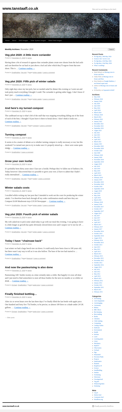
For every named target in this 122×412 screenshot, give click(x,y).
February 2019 (98, 177)
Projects (96, 359)
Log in (96, 393)
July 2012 (97, 269)
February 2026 (98, 99)
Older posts (10, 317)
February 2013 (98, 256)
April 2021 (97, 139)
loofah (35, 179)
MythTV (96, 346)
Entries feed (97, 395)
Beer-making (98, 314)
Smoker (96, 372)
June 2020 (97, 153)
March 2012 (97, 278)
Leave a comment (49, 72)
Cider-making (98, 321)
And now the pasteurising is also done (29, 267)
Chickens (97, 319)
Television (97, 377)
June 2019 (97, 168)
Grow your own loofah (19, 161)
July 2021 (97, 133)
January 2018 (98, 204)
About (14, 40)
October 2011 (98, 285)
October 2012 (98, 263)
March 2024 (97, 112)
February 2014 (98, 240)
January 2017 (98, 229)
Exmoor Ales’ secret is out (102, 59)
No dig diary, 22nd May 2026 (103, 63)
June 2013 (97, 247)
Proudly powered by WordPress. (104, 406)
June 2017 (97, 218)
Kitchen (96, 334)
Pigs (95, 352)
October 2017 (98, 209)
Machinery (97, 343)
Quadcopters (98, 361)
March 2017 (97, 224)
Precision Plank (98, 357)
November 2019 (99, 159)
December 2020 (99, 146)
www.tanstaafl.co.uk (20, 8)
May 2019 (97, 171)
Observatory (97, 348)
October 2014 (98, 233)
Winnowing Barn (99, 384)
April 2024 (97, 110)
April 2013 (97, 251)
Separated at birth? (109, 90)
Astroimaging (98, 303)
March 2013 (97, 254)
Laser (95, 337)
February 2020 (98, 155)
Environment (98, 330)
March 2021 (97, 142)
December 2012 (99, 258)
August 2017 (98, 213)
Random (96, 363)
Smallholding (16, 72)
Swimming (97, 375)
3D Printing (97, 298)
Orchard (14, 285)
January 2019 (98, 180)
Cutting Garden (98, 325)
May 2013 (97, 249)
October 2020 (98, 151)
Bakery (96, 307)
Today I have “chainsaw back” (23, 240)
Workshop (97, 386)
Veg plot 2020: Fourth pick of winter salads (31, 214)
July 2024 (97, 103)
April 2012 (97, 276)
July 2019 (97, 166)
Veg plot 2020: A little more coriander (28, 54)
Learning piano (98, 339)
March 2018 (97, 200)
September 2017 (99, 211)
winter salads (37, 72)
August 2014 (98, 238)
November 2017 (99, 207)
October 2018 (98, 186)
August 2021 (98, 130)
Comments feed (99, 397)
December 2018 (99, 182)
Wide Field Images (55, 40)
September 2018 (99, 189)
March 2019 (97, 175)
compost (35, 126)
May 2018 (97, 195)
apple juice (36, 285)
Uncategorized (98, 379)
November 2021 (99, 126)
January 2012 (98, 283)
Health (96, 332)
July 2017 (97, 216)
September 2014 (99, 236)
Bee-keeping (98, 312)
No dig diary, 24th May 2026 (102, 56)
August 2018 (98, 191)
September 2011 (99, 287)
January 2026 (98, 101)
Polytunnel (97, 354)
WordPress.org (98, 399)
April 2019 (97, 173)
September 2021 (99, 128)
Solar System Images (38, 40)
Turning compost (15, 134)
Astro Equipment (99, 301)
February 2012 (98, 281)
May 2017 (97, 220)
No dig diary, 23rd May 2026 (103, 61)
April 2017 (97, 222)
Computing (97, 323)
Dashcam (97, 328)
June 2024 (97, 106)
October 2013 (98, 245)
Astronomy (97, 305)
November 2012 (99, 260)
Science (96, 368)
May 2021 (97, 137)
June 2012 (97, 272)
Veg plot (23, 72)
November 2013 (99, 242)
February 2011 (98, 292)
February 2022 (98, 119)
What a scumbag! (99, 65)
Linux (96, 341)
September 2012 (99, 265)
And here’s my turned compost (24, 108)
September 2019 (99, 162)
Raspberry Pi (98, 366)
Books (96, 316)
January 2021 (98, 144)
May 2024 (97, 108)
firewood (29, 258)
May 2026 (97, 97)
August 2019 (98, 164)
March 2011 (97, 289)
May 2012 (97, 274)
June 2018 (97, 193)
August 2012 (98, 267)
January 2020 (98, 157)
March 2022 (97, 117)
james (30, 58)
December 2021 (99, 124)
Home (7, 40)
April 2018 (97, 198)
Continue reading (27, 68)
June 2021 (97, 135)
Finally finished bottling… (21, 293)
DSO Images (23, 40)
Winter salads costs (17, 187)
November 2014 (99, 231)
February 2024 (98, 115)
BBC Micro (97, 310)
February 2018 (98, 202)
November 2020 (99, 148)
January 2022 (98, 121)
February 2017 (98, 227)
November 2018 (99, 184)
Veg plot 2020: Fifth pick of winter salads (30, 81)
